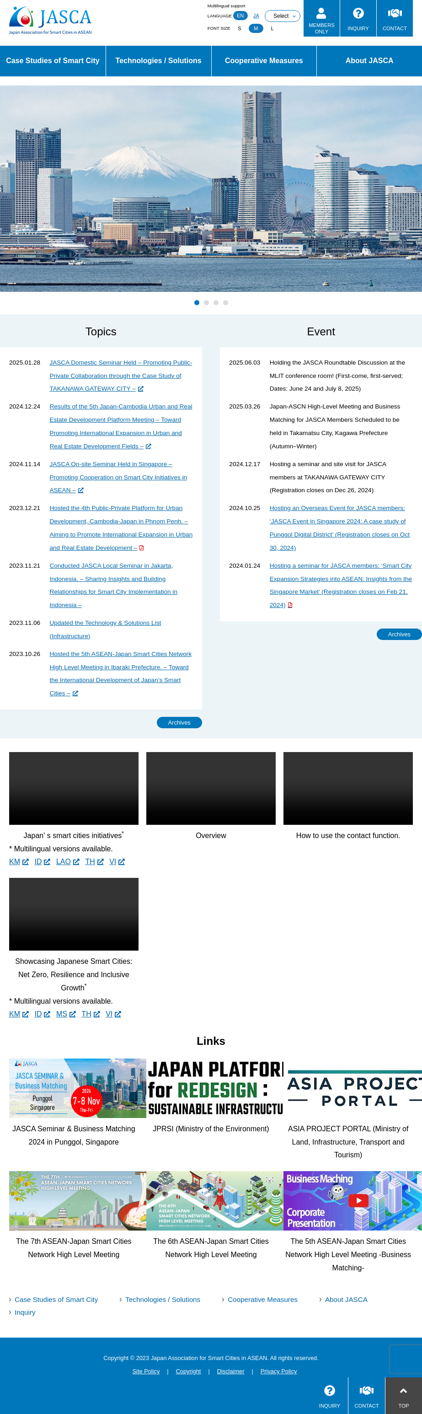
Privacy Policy (279, 1371)
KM (14, 862)
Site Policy (146, 1371)
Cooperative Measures (264, 61)
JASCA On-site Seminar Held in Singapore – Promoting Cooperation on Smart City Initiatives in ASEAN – (118, 477)
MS (61, 1014)
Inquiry (25, 1312)
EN (240, 15)
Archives (179, 722)
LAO (63, 862)
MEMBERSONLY (322, 28)
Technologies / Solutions (159, 61)
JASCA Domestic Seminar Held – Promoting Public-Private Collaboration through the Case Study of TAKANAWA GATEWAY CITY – (120, 375)
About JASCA (370, 61)
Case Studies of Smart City (53, 61)
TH (90, 862)
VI (112, 862)
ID (38, 862)
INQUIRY (358, 28)
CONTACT (395, 28)
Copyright (188, 1371)
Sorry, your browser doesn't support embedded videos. (74, 788)
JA (256, 15)
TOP (404, 1406)
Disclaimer (231, 1371)
